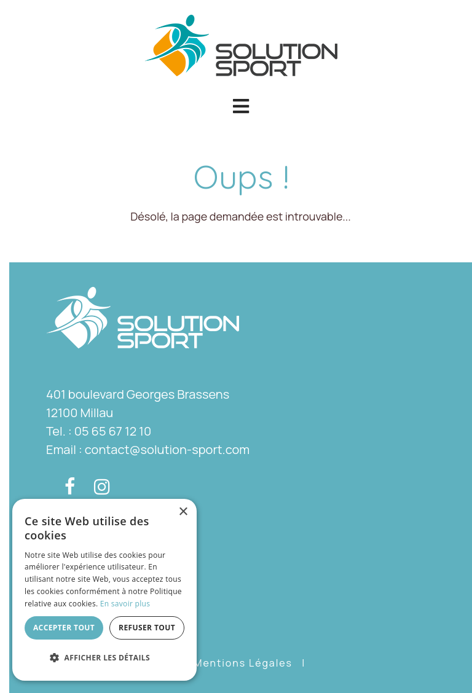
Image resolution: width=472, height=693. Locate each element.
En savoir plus (125, 603)
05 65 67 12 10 (112, 431)
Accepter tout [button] (64, 627)
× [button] (182, 512)
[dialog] (104, 590)
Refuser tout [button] (147, 627)
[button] (240, 106)
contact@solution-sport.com (167, 449)
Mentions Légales (243, 663)
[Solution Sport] (240, 44)
